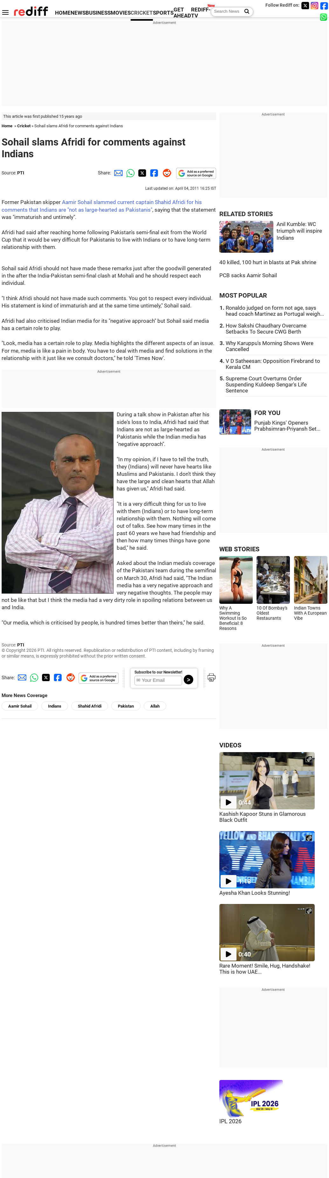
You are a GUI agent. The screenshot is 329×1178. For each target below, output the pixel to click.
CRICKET (142, 13)
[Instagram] (314, 6)
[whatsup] (324, 17)
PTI (20, 172)
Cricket (24, 125)
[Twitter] (305, 6)
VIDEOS (230, 745)
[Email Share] (117, 173)
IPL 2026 (230, 1121)
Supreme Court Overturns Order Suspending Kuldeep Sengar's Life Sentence (266, 385)
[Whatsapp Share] (129, 173)
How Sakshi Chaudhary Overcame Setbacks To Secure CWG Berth (266, 329)
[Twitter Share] (141, 173)
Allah (155, 706)
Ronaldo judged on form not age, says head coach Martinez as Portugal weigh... (275, 311)
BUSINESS (98, 13)
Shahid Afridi (89, 706)
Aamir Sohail (19, 706)
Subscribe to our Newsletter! (158, 672)
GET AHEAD (182, 13)
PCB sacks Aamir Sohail (248, 275)
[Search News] (245, 12)
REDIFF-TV (201, 13)
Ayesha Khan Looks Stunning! (254, 893)
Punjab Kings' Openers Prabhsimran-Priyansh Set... (287, 426)
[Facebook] (324, 6)
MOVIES (121, 13)
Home (7, 125)
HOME (63, 13)
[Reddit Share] (166, 173)
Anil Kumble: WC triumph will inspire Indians (299, 231)
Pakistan (126, 706)
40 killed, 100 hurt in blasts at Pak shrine (267, 262)
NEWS (78, 13)
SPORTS (163, 13)
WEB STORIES (239, 549)
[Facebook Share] (153, 173)
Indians (54, 706)
